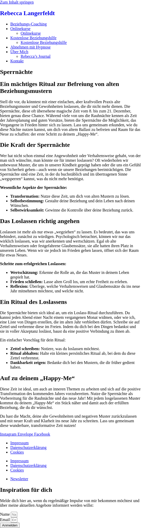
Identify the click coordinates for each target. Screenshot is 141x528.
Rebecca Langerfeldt (27, 13)
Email (5, 519)
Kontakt (17, 61)
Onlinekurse (20, 28)
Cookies (17, 452)
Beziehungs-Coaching (28, 24)
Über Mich (19, 52)
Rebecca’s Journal (36, 56)
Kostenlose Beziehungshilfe (33, 38)
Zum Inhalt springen (17, 2)
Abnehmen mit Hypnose (30, 47)
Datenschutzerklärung (28, 447)
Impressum (19, 443)
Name (5, 514)
